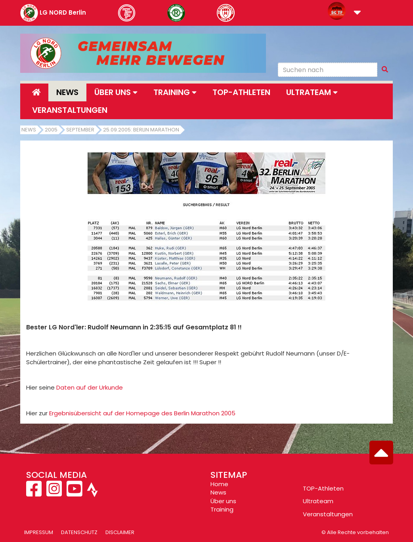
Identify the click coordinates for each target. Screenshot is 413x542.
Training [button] (175, 92)
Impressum (38, 532)
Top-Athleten (241, 92)
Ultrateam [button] (312, 92)
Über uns (223, 501)
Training (221, 509)
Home (219, 484)
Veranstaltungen (69, 110)
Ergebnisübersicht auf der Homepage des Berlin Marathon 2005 (142, 413)
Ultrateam (318, 501)
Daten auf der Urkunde (89, 387)
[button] (357, 13)
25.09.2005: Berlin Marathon (141, 129)
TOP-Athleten (323, 488)
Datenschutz (79, 532)
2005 (51, 129)
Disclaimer (119, 532)
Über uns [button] (116, 92)
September (80, 129)
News (67, 92)
